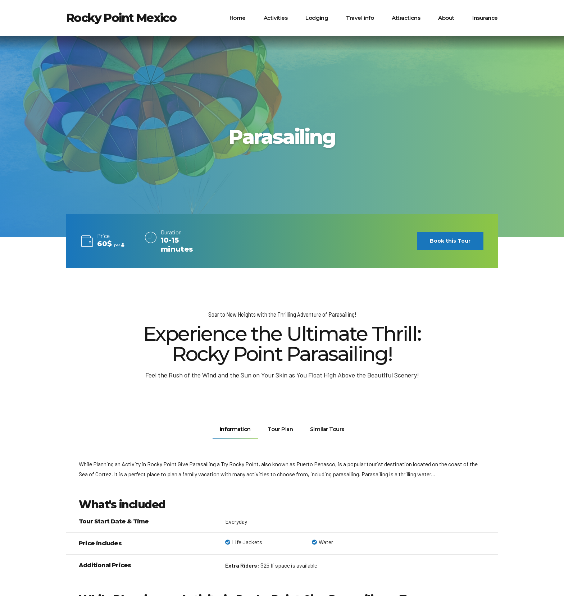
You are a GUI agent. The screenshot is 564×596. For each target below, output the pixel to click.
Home (237, 17)
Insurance (485, 17)
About (446, 17)
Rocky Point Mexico (121, 18)
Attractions (406, 17)
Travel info (360, 17)
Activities (276, 17)
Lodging (316, 17)
